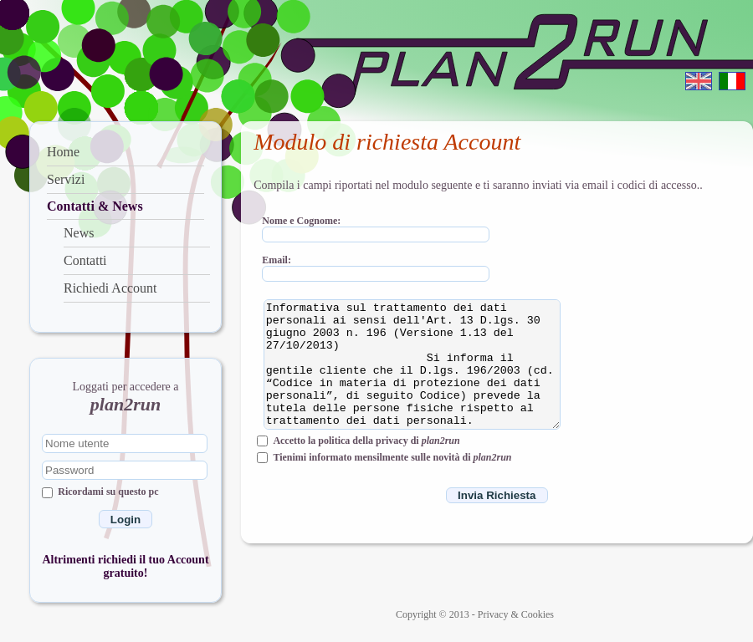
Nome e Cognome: (301, 220)
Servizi (66, 179)
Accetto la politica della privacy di (366, 440)
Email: (276, 259)
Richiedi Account (110, 288)
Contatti (85, 260)
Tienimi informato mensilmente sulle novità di (392, 457)
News (79, 233)
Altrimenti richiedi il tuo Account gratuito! (125, 566)
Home (63, 152)
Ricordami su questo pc (108, 491)
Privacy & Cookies (516, 614)
